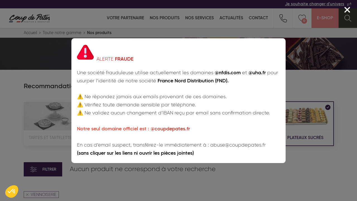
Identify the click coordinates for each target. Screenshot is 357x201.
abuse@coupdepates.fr (238, 145)
